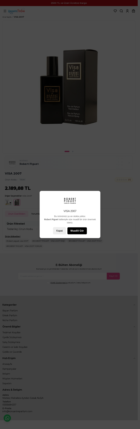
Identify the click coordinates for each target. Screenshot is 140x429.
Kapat (59, 230)
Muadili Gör (77, 230)
